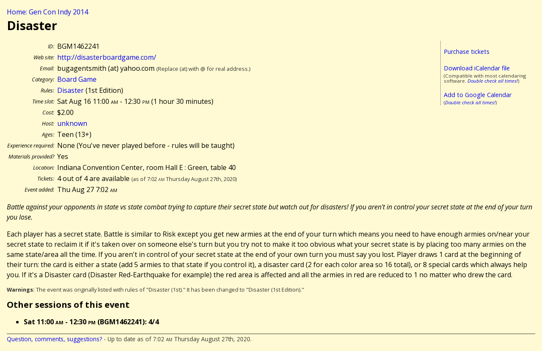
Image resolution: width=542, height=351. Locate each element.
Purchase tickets (466, 51)
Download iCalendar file (477, 68)
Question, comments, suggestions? (54, 339)
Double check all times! (492, 81)
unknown (72, 123)
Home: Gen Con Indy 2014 (47, 12)
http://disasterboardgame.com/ (106, 57)
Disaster (70, 90)
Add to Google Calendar (478, 95)
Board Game (77, 79)
